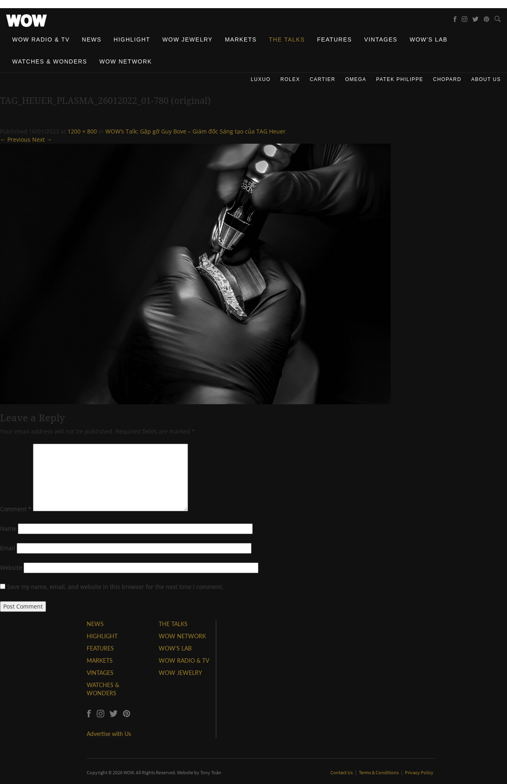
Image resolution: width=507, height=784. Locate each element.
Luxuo (261, 79)
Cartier (322, 79)
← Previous (15, 139)
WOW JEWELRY (180, 672)
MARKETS (100, 660)
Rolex (290, 79)
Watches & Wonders (49, 61)
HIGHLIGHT (102, 636)
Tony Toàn (210, 772)
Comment (15, 509)
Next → (42, 139)
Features (334, 39)
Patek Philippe (399, 79)
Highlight (132, 39)
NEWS (95, 623)
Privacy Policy (419, 772)
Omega (355, 79)
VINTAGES (100, 672)
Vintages (381, 39)
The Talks (287, 39)
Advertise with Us (109, 733)
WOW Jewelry (187, 39)
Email (7, 548)
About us (486, 79)
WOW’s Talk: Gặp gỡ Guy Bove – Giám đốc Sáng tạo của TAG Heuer (195, 131)
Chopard (447, 79)
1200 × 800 (82, 131)
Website (11, 568)
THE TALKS (173, 623)
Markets (241, 39)
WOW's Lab (429, 39)
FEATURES (100, 648)
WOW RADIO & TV (184, 660)
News (91, 39)
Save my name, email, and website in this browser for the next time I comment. (115, 587)
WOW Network (125, 61)
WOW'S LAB (175, 648)
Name (8, 528)
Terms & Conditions (379, 772)
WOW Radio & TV (41, 39)
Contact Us (342, 772)
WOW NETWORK (182, 636)
